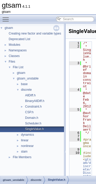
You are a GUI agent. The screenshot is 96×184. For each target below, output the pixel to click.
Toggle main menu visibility (7, 17)
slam (24, 151)
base (24, 84)
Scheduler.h (33, 123)
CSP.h (29, 112)
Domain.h (31, 118)
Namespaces (18, 50)
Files (12, 61)
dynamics (27, 134)
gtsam (9, 28)
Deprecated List (19, 39)
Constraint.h (33, 106)
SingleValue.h (34, 129)
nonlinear (27, 146)
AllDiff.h (30, 95)
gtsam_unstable (28, 78)
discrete (26, 89)
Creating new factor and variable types (35, 33)
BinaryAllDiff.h (34, 101)
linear (24, 140)
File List (18, 67)
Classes (14, 56)
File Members (22, 157)
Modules (14, 45)
